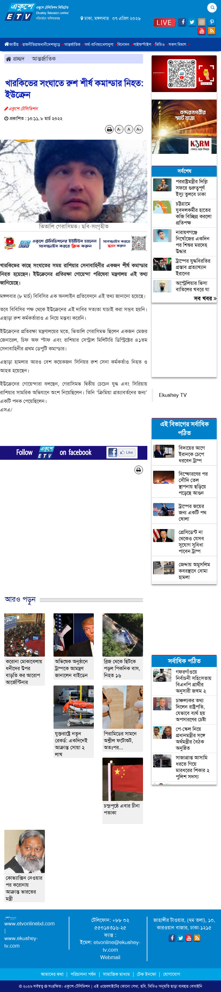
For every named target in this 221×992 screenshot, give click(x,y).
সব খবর (205, 298)
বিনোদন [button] (125, 44)
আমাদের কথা (53, 974)
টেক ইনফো (147, 974)
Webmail (110, 957)
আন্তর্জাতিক (44, 58)
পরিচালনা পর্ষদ (83, 974)
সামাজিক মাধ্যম (116, 974)
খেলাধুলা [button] (109, 44)
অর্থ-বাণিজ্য (93, 44)
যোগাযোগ (171, 974)
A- (119, 129)
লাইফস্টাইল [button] (144, 44)
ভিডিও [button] (162, 44)
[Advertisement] (73, 540)
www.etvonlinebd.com (29, 923)
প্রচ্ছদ (15, 58)
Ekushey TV (173, 395)
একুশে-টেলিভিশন (77, 986)
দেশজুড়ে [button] (55, 44)
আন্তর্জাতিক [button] (74, 44)
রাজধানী (41, 44)
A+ (138, 129)
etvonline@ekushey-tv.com (117, 946)
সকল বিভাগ (179, 44)
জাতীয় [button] (15, 44)
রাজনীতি (28, 44)
